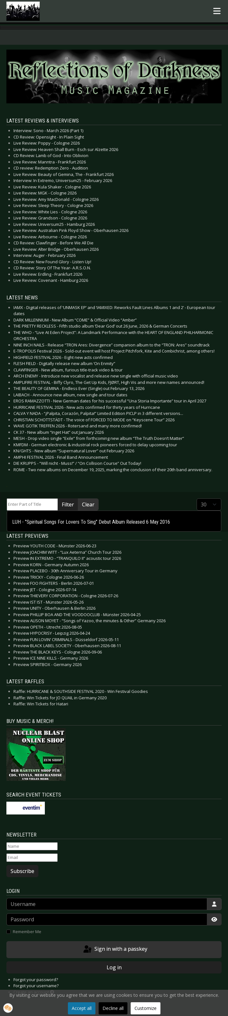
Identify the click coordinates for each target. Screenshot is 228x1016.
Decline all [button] (113, 1008)
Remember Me (27, 931)
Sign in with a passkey (114, 949)
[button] (8, 1008)
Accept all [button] (82, 1008)
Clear (88, 504)
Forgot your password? (35, 979)
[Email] (32, 857)
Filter (68, 504)
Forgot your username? (36, 985)
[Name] (32, 846)
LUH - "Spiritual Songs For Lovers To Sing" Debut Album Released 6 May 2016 (91, 522)
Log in (114, 967)
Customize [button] (145, 1008)
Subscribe (22, 871)
